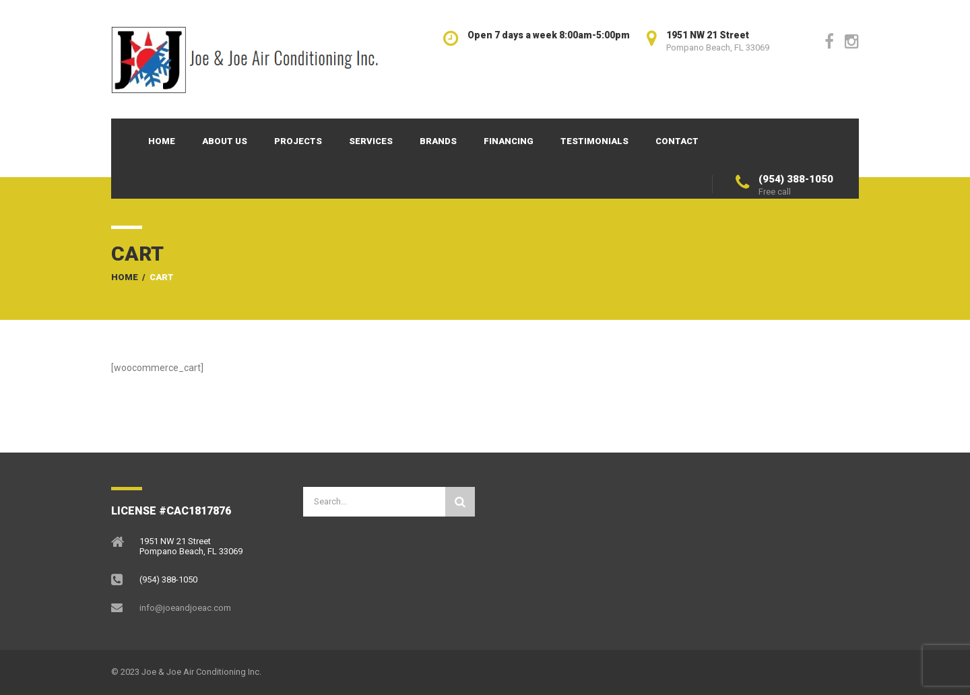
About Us (224, 141)
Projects (298, 141)
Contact (677, 141)
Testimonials (594, 141)
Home (161, 141)
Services (371, 141)
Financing (509, 141)
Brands (438, 141)
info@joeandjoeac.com (185, 608)
